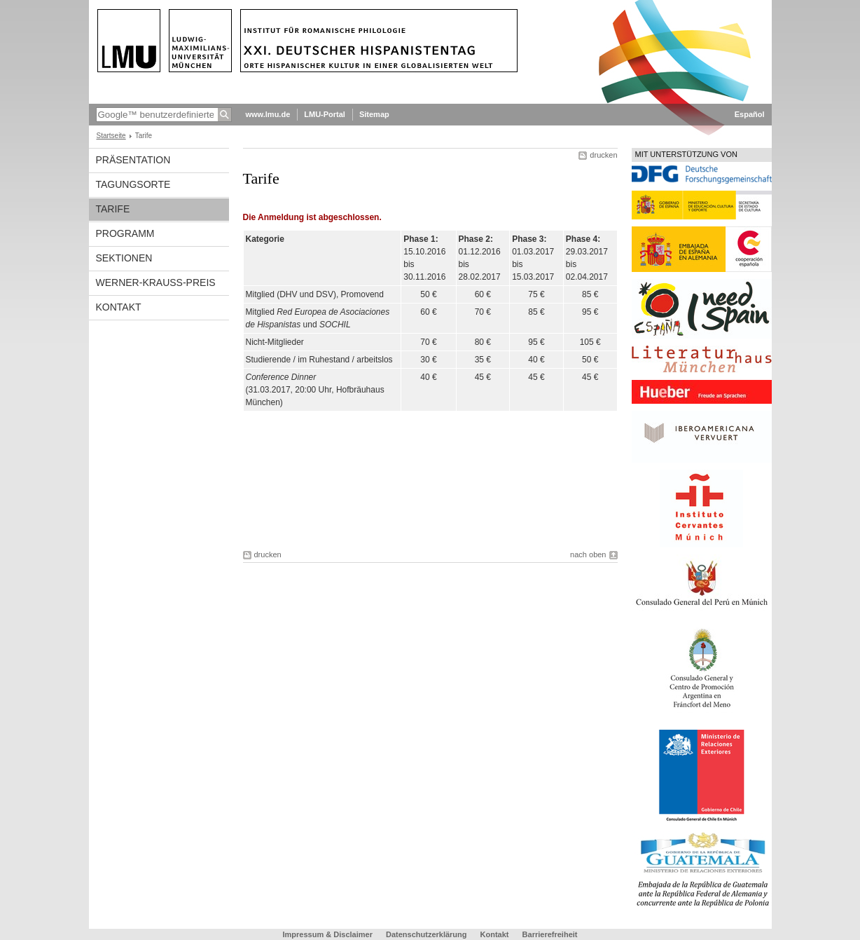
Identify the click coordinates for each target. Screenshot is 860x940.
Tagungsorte (133, 184)
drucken (603, 155)
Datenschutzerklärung (426, 934)
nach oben (588, 554)
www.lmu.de (268, 114)
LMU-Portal (324, 114)
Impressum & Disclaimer (328, 934)
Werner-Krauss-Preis (156, 282)
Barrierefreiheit (550, 934)
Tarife (113, 208)
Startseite (111, 135)
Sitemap (374, 114)
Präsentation (133, 159)
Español (750, 114)
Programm (125, 233)
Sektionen (124, 258)
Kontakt (118, 307)
